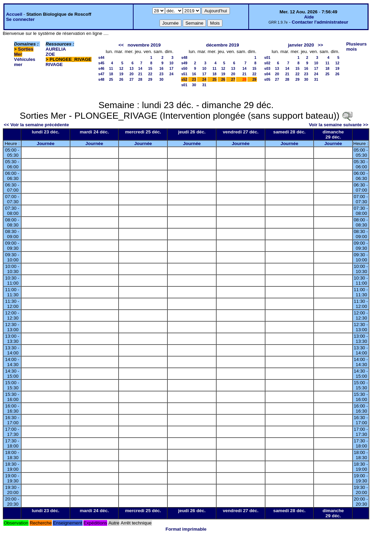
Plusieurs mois (356, 46)
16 (162, 68)
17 (171, 68)
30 (162, 79)
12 (121, 68)
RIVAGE (54, 64)
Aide (309, 17)
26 (121, 79)
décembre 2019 (222, 45)
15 (150, 68)
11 (111, 68)
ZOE (50, 54)
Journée (45, 143)
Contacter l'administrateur (320, 22)
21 (140, 74)
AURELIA (56, 49)
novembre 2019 (144, 45)
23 (162, 74)
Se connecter (20, 19)
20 (131, 74)
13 (131, 68)
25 (111, 79)
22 (150, 74)
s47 (101, 74)
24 (171, 74)
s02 (267, 63)
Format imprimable (186, 529)
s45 (101, 63)
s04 (267, 74)
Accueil (14, 14)
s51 (184, 74)
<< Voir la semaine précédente (36, 124)
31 (204, 85)
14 (140, 68)
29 (150, 79)
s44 (101, 57)
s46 (101, 68)
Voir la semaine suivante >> (338, 124)
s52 (184, 79)
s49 (184, 63)
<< (121, 45)
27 (131, 79)
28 (140, 79)
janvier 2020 (301, 45)
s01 (184, 85)
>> (320, 45)
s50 (184, 68)
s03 (267, 68)
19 (121, 74)
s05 (267, 79)
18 (111, 74)
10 (171, 63)
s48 (101, 79)
